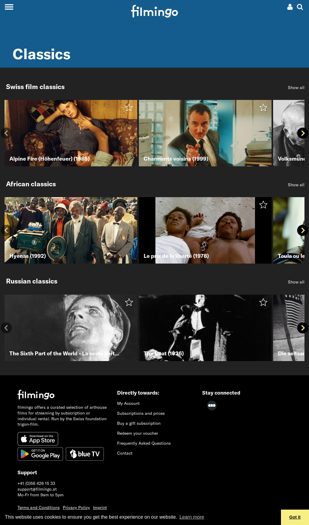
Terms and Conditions (39, 507)
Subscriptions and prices (141, 413)
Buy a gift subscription (139, 423)
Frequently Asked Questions (144, 443)
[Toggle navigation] (9, 7)
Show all (296, 87)
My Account (128, 403)
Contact (124, 453)
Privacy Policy (76, 507)
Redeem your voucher (137, 433)
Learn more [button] (192, 517)
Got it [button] (295, 517)
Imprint (100, 507)
